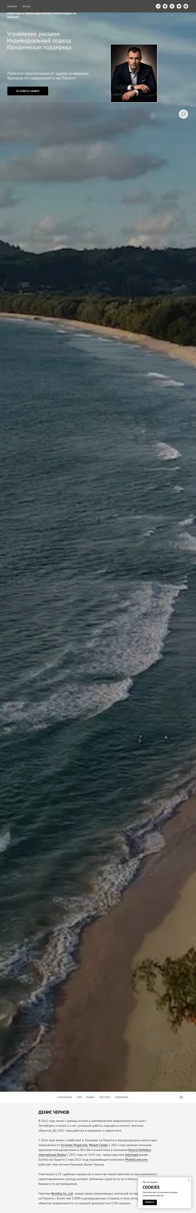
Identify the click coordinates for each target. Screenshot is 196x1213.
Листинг (104, 1097)
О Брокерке (64, 1097)
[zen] (165, 6)
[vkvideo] (172, 6)
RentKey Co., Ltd (62, 1193)
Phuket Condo (98, 1145)
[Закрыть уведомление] (189, 1179)
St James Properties (74, 1145)
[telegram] (158, 6)
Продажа (12, 6)
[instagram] (185, 6)
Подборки (121, 1097)
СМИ (79, 1097)
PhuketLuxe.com (136, 1160)
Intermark (131, 1155)
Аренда (26, 6)
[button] (27, 91)
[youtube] (179, 6)
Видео (90, 1097)
